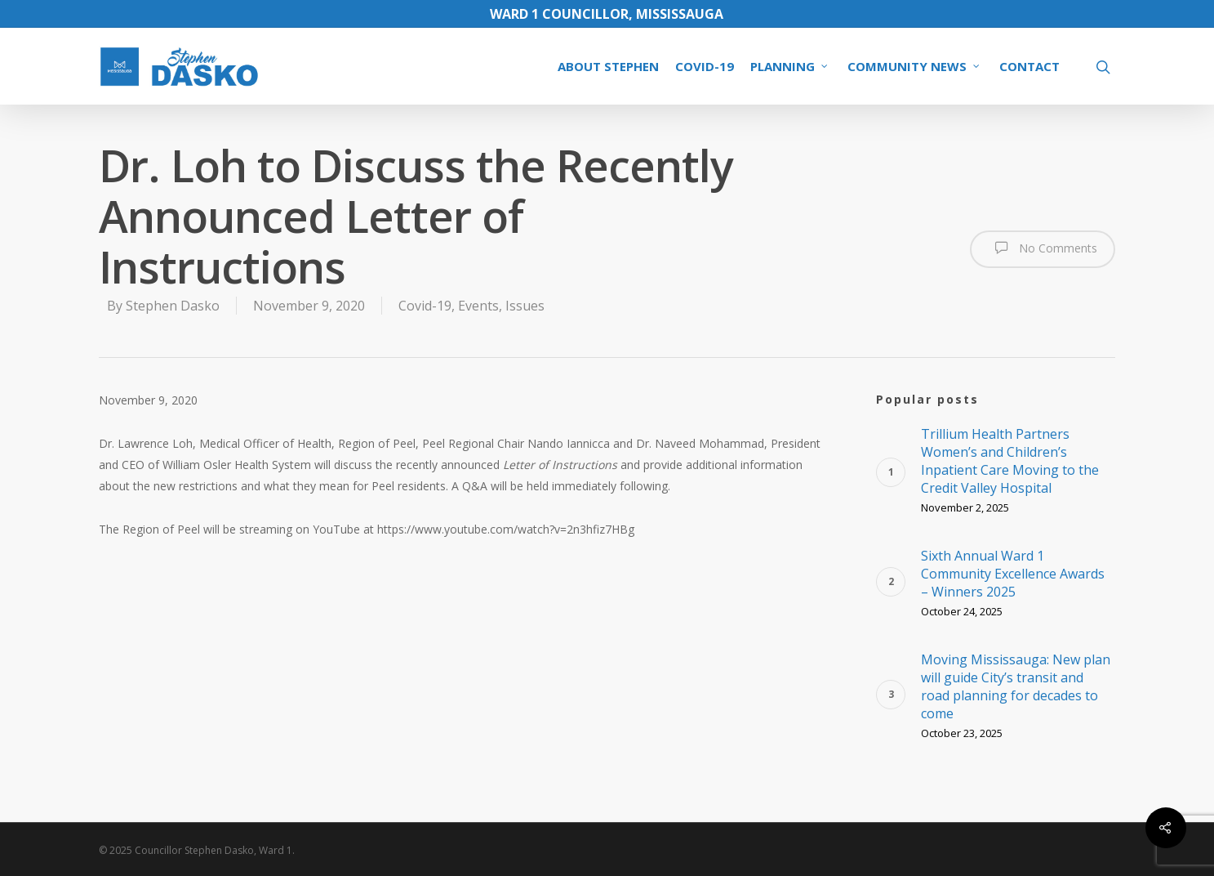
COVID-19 (704, 66)
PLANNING (789, 66)
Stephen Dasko (173, 306)
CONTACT (1029, 66)
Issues (525, 306)
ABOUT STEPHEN (608, 66)
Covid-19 (424, 306)
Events (478, 306)
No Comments (1042, 247)
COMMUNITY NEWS (914, 66)
